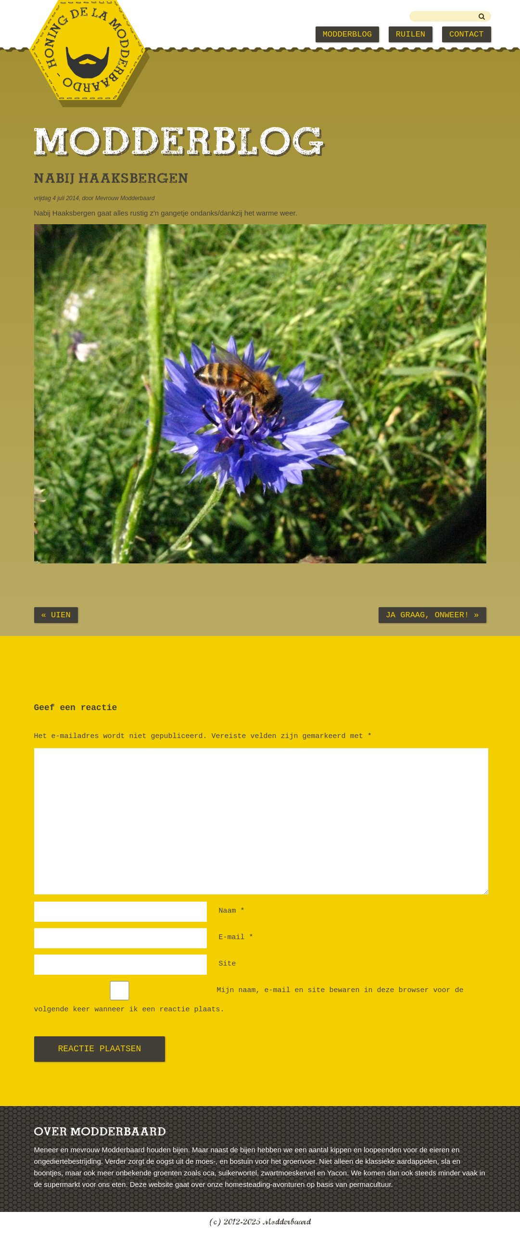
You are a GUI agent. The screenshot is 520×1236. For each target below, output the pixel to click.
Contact (466, 34)
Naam (232, 911)
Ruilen (410, 34)
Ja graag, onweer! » (432, 615)
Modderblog (347, 34)
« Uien (56, 615)
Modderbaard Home (83, 34)
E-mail (236, 937)
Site (227, 964)
